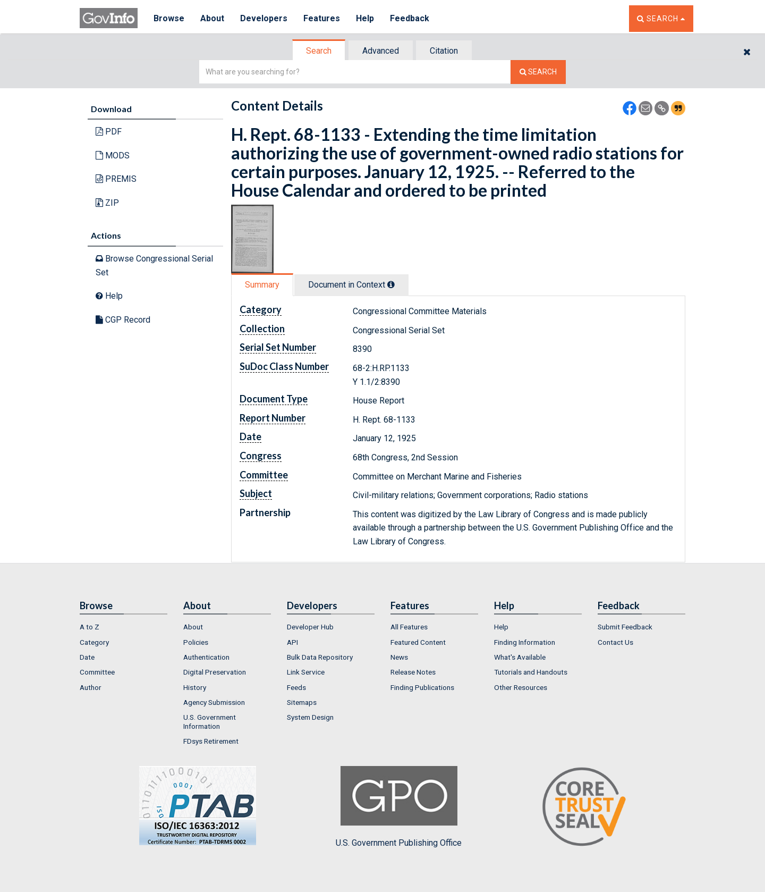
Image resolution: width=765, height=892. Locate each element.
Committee (97, 672)
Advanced (380, 51)
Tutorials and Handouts (530, 672)
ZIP (107, 203)
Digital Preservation (214, 672)
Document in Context (351, 285)
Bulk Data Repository (320, 657)
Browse (169, 18)
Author (90, 687)
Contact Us (615, 642)
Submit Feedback (625, 626)
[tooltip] (391, 284)
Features (321, 18)
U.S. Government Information (209, 721)
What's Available (520, 657)
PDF (109, 132)
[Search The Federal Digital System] (538, 72)
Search (319, 51)
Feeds (296, 687)
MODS (113, 155)
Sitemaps (302, 702)
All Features (409, 626)
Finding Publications (422, 687)
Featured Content (418, 642)
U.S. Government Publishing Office (399, 807)
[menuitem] (123, 627)
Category (94, 642)
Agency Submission (214, 702)
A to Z (89, 626)
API (292, 642)
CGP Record (123, 320)
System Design (310, 717)
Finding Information (524, 642)
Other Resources (520, 687)
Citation (444, 51)
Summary (262, 285)
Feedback (409, 18)
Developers (263, 18)
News (399, 657)
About (212, 18)
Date (87, 657)
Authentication (206, 657)
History (194, 687)
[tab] (319, 50)
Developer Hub (310, 626)
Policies (195, 642)
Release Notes (413, 672)
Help (365, 18)
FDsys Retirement (211, 741)
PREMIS (116, 179)
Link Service (306, 672)
